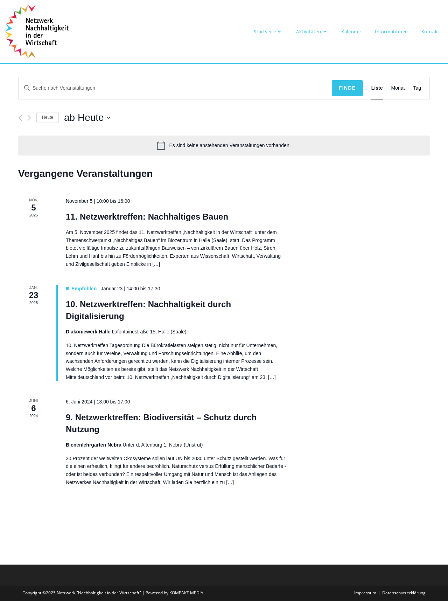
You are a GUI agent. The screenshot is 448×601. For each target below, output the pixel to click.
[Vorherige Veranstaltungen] (20, 118)
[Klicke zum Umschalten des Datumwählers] (87, 118)
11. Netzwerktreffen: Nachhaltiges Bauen (147, 216)
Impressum (365, 593)
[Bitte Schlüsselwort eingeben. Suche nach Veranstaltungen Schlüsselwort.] (175, 88)
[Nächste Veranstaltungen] (29, 118)
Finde (347, 88)
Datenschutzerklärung (404, 593)
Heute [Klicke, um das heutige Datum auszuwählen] (47, 117)
